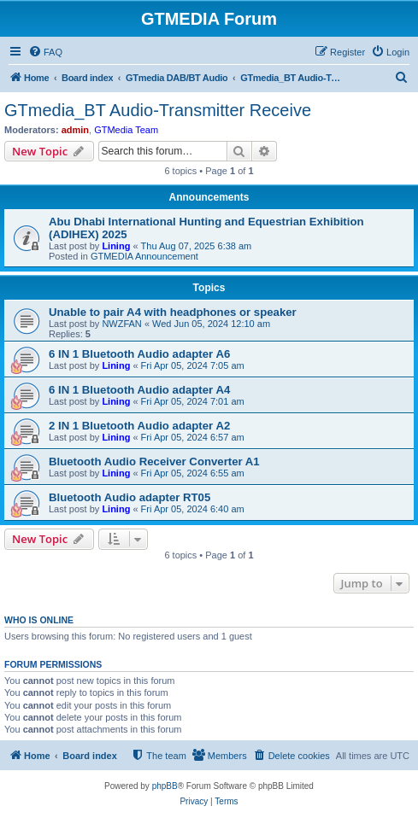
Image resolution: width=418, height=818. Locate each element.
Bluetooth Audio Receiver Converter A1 (154, 461)
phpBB (165, 786)
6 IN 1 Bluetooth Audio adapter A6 (139, 354)
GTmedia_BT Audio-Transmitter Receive (157, 110)
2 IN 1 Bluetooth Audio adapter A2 (139, 425)
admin (75, 130)
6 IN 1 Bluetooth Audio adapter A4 (139, 389)
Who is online (39, 620)
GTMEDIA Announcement (144, 256)
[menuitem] (45, 52)
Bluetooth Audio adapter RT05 (129, 497)
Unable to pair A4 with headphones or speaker (173, 312)
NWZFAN (121, 323)
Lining (116, 246)
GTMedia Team (126, 130)
